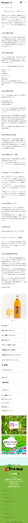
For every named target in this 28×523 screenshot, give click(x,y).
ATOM (7, 510)
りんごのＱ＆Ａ (5, 403)
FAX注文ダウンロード (7, 410)
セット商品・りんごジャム (8, 335)
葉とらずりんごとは (6, 399)
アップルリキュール (7, 370)
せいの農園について (6, 395)
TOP (3, 7)
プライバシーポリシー (8, 505)
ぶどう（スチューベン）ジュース (10, 360)
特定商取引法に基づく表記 (9, 501)
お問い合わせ (7, 513)
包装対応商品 (5, 382)
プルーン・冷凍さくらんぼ (8, 344)
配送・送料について (8, 490)
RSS (4, 510)
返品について (7, 494)
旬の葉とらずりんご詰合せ (8, 350)
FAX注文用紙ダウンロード (9, 517)
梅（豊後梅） (5, 365)
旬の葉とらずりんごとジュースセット (11, 355)
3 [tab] (15, 320)
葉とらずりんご (6, 340)
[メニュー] (25, 2)
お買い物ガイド (5, 406)
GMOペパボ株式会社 (10, 17)
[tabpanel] (14, 306)
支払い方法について (8, 498)
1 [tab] (12, 320)
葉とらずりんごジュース (8, 330)
